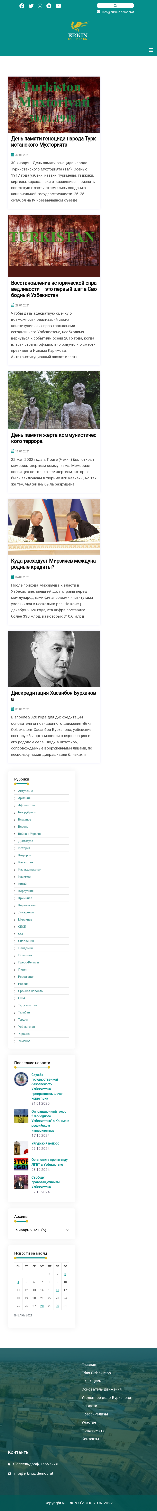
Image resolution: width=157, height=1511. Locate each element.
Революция (26, 977)
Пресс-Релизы (28, 962)
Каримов (24, 877)
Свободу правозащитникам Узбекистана (45, 1182)
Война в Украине (29, 834)
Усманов (24, 1041)
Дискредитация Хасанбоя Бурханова (53, 696)
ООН (21, 934)
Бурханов (24, 819)
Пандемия (25, 948)
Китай (22, 884)
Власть (23, 826)
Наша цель (91, 1380)
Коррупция (26, 891)
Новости (89, 1405)
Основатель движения (102, 1389)
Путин (22, 969)
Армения (24, 798)
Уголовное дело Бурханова (106, 1397)
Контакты (90, 1438)
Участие (89, 1422)
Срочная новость (30, 991)
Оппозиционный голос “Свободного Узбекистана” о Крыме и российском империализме (50, 1120)
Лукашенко (26, 912)
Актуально (25, 791)
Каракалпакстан (29, 869)
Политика (25, 955)
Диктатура (25, 841)
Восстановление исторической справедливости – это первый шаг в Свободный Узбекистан (54, 289)
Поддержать (93, 1430)
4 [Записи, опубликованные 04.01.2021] (18, 1282)
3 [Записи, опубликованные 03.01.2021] (65, 1274)
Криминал (25, 898)
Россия (23, 984)
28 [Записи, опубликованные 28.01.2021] (42, 1305)
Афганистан (26, 805)
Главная (89, 1364)
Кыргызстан (27, 905)
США (21, 998)
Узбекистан (26, 1027)
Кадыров (24, 855)
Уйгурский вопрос (45, 1143)
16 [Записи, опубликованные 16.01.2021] (57, 1290)
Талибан (24, 1012)
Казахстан (25, 862)
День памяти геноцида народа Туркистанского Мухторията (53, 142)
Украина (24, 1034)
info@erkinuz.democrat (115, 12)
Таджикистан (27, 1005)
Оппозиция (26, 941)
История (24, 848)
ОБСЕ (22, 927)
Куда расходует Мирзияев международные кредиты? (53, 564)
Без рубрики (27, 812)
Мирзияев (25, 919)
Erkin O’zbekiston (96, 1372)
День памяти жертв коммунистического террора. (53, 438)
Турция (23, 1019)
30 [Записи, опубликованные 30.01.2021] (57, 1305)
